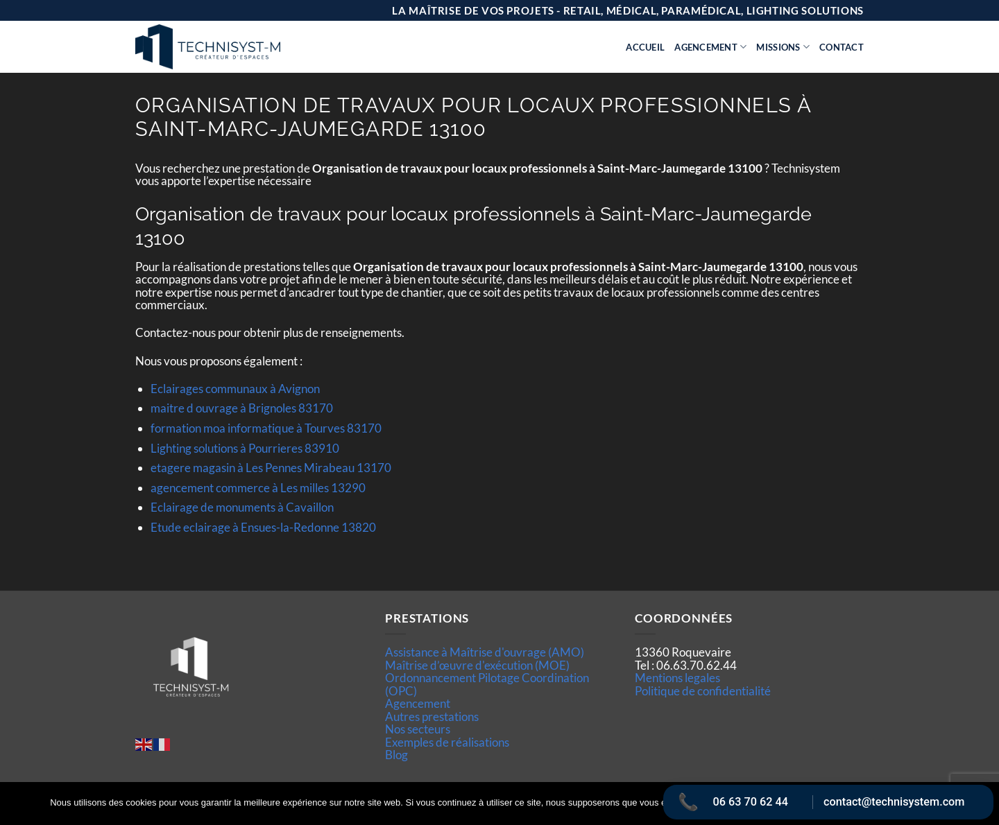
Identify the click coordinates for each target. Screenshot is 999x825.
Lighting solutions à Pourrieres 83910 (245, 448)
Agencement (710, 46)
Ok (751, 803)
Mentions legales (677, 677)
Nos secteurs (417, 729)
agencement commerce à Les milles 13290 (258, 487)
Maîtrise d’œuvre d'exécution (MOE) (477, 665)
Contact (841, 47)
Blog (396, 754)
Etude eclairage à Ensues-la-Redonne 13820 (263, 527)
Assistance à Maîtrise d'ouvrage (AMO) (484, 652)
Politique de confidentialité (703, 691)
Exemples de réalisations (447, 742)
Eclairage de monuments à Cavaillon (242, 507)
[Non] (980, 808)
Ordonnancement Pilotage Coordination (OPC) (487, 683)
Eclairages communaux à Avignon (235, 388)
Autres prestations (432, 716)
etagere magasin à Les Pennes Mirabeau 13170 (271, 467)
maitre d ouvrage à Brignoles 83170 (242, 408)
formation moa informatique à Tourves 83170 (266, 428)
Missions (783, 46)
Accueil (645, 47)
